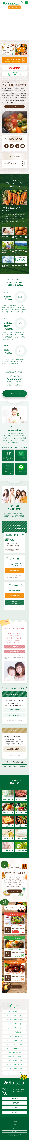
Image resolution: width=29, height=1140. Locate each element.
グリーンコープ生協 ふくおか (14, 1048)
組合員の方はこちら (14, 7)
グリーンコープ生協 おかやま (14, 1036)
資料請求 (14, 1112)
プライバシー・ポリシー (15, 1128)
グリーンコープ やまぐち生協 (14, 1044)
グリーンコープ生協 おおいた (14, 1064)
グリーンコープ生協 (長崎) (14, 1056)
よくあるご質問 (14, 1103)
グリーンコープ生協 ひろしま (14, 1040)
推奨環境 (14, 1131)
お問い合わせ (14, 1098)
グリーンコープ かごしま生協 (14, 1073)
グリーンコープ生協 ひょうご (14, 1024)
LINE (22, 468)
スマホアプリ (21, 455)
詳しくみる (14, 106)
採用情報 (14, 1121)
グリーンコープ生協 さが (14, 1052)
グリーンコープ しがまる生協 (14, 1015)
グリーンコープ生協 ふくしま (14, 1011)
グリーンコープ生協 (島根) (14, 1032)
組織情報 (14, 1124)
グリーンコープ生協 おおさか (14, 1019)
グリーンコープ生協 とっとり (14, 1028)
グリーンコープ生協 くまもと (14, 1060)
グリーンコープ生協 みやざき (14, 1068)
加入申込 (14, 1107)
